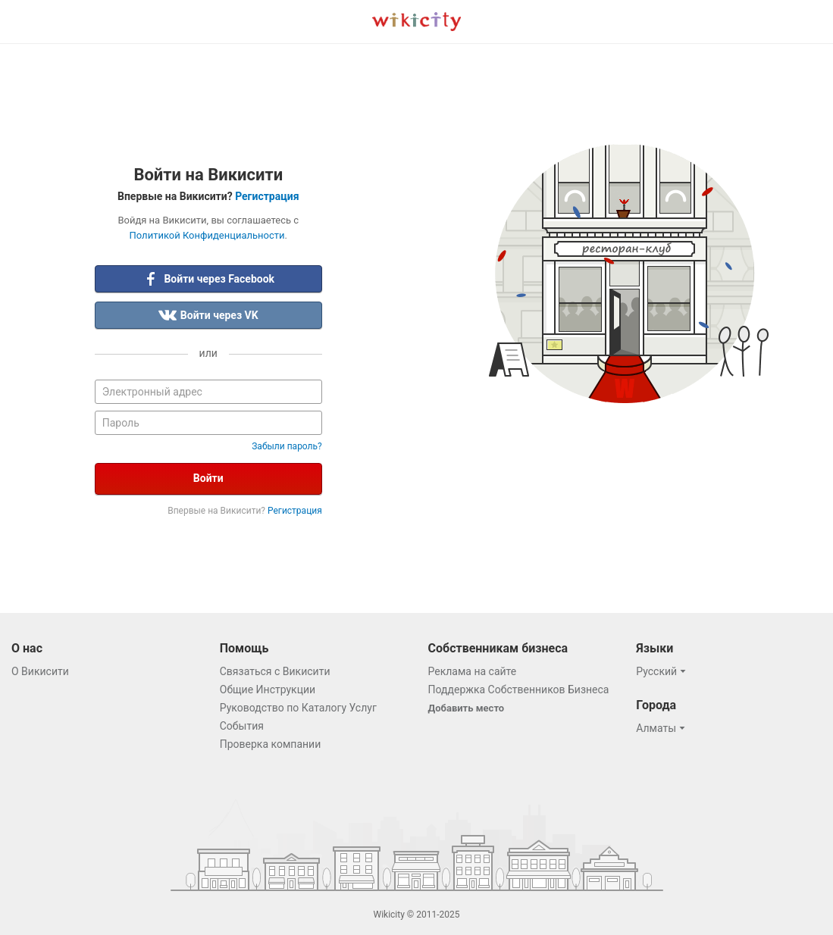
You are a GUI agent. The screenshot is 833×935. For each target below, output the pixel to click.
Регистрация (267, 196)
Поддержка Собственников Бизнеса (518, 689)
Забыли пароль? (287, 446)
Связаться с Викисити (275, 671)
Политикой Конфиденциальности (207, 235)
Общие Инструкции (267, 689)
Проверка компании (270, 744)
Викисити (416, 21)
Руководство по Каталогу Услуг (298, 708)
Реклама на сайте (472, 671)
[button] (663, 671)
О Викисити (40, 671)
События (242, 726)
